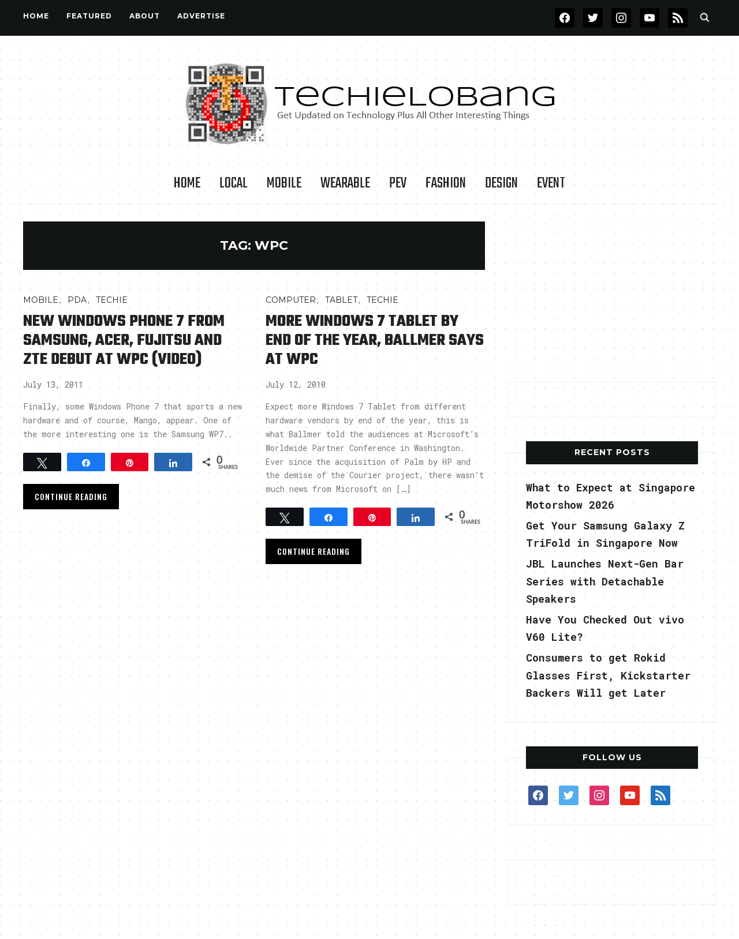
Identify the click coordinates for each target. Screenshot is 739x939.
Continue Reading (71, 496)
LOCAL (233, 183)
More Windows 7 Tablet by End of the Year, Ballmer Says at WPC (375, 340)
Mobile (284, 183)
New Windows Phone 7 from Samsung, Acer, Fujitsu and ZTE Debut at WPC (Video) (124, 340)
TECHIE (112, 300)
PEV (397, 183)
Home (36, 16)
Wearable (345, 183)
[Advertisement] (612, 293)
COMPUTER (291, 300)
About (144, 16)
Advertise (201, 16)
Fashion (446, 183)
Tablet (341, 300)
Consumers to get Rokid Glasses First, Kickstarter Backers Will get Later (608, 675)
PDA (77, 300)
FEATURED (89, 16)
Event (551, 183)
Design (501, 183)
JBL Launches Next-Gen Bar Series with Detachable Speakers (605, 581)
